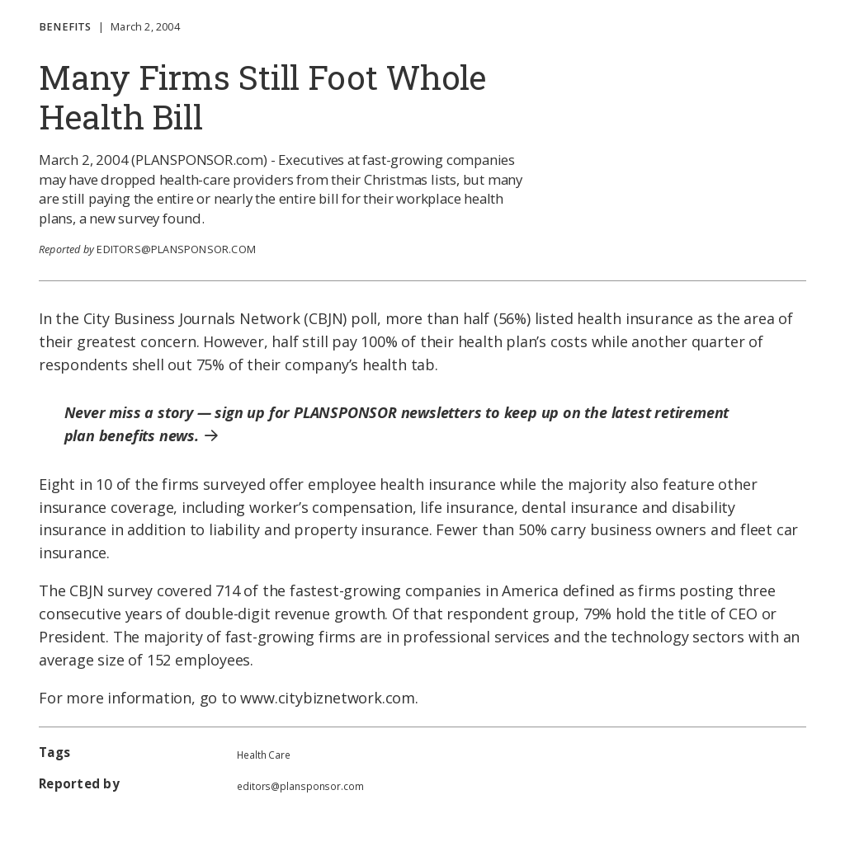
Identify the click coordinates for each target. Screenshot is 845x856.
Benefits (65, 27)
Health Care (263, 754)
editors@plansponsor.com (176, 249)
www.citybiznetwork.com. (329, 698)
